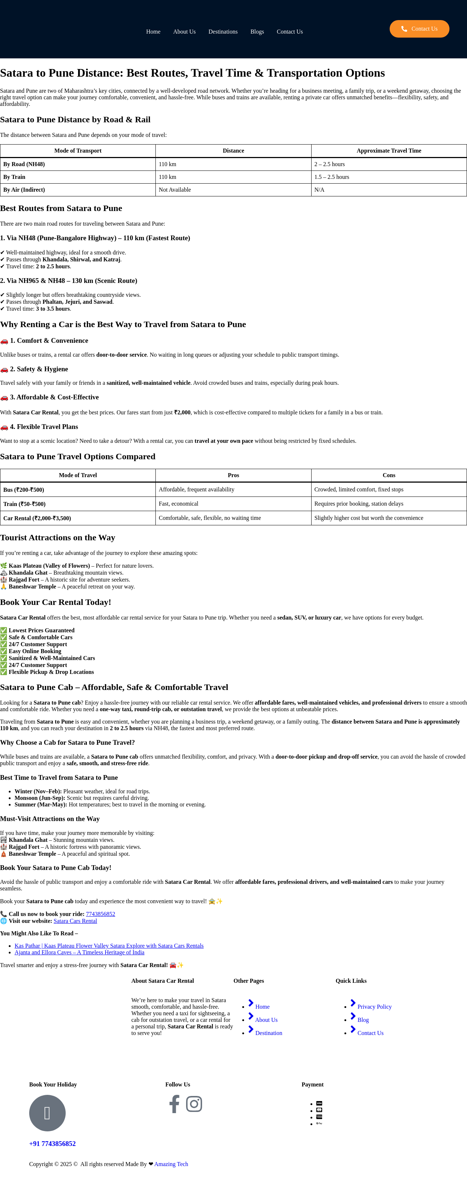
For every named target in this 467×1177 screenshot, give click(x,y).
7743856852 (100, 914)
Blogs (258, 31)
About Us (184, 31)
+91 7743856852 (52, 1143)
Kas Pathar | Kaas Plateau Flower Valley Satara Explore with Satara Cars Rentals (109, 946)
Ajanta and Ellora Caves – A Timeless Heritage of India (79, 952)
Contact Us (291, 31)
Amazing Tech (171, 1164)
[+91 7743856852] (47, 1113)
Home (153, 31)
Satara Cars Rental (75, 921)
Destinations (223, 31)
